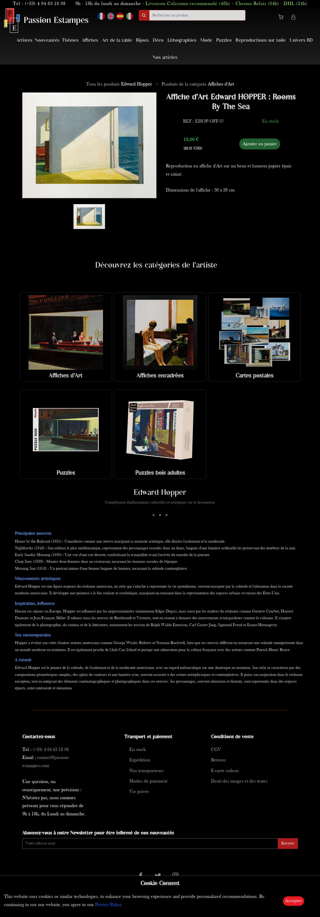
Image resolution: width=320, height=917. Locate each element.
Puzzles (224, 40)
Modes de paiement (148, 781)
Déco (158, 40)
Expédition (139, 760)
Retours (218, 760)
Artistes (24, 40)
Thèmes (70, 40)
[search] (197, 15)
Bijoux (142, 40)
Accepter (293, 901)
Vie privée (139, 791)
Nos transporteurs (146, 771)
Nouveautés (47, 40)
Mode (206, 40)
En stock (137, 749)
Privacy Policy (108, 905)
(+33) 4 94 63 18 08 (45, 3)
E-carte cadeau (225, 771)
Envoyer (287, 843)
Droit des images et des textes (239, 781)
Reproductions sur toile (261, 40)
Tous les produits (119, 84)
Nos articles (165, 57)
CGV (216, 749)
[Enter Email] (150, 843)
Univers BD (301, 40)
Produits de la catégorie (198, 84)
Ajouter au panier (260, 143)
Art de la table (117, 40)
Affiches (90, 40)
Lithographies (182, 40)
